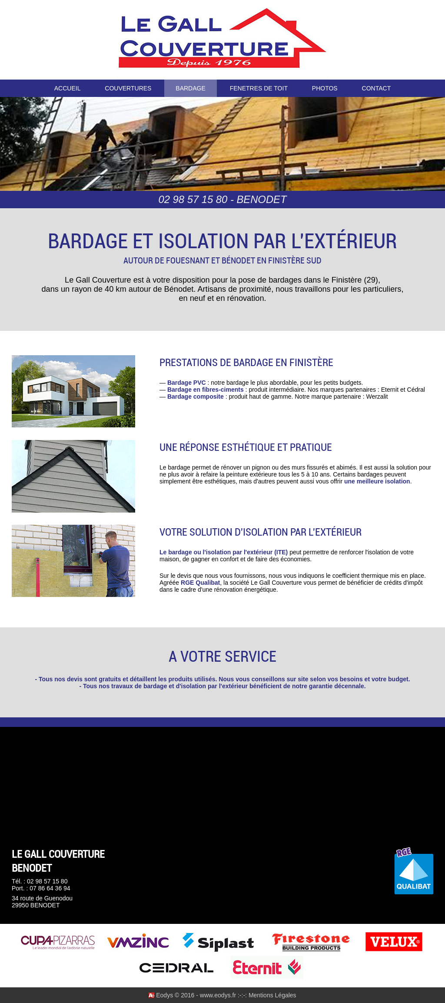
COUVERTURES (128, 88)
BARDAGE (190, 88)
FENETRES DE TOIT (259, 88)
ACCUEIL (67, 88)
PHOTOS (325, 88)
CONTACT (376, 88)
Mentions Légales (272, 995)
